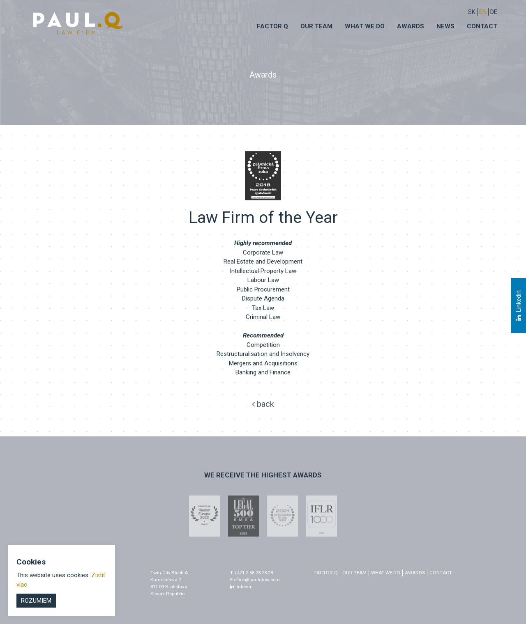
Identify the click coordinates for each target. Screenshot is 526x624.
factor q (326, 573)
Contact (482, 26)
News (445, 26)
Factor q (272, 26)
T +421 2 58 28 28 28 (251, 573)
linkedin (241, 587)
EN (483, 12)
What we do (365, 26)
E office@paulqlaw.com (255, 580)
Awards (410, 26)
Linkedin (518, 306)
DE (493, 12)
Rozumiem (36, 600)
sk (471, 12)
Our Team (316, 26)
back (263, 404)
